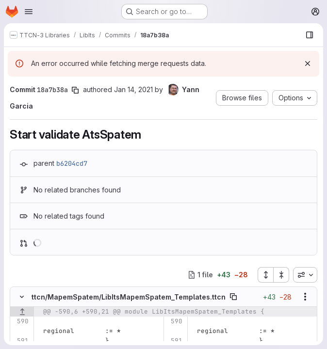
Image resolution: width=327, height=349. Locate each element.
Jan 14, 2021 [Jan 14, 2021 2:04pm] (133, 89)
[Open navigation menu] (28, 11)
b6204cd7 (71, 163)
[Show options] (305, 296)
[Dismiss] (307, 63)
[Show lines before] (22, 312)
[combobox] (305, 275)
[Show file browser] (309, 35)
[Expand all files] (265, 275)
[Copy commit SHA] (75, 90)
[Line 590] (21, 321)
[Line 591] (21, 341)
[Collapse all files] (281, 275)
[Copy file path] (233, 296)
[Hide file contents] (22, 296)
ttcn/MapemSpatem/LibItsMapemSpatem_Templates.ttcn (129, 297)
